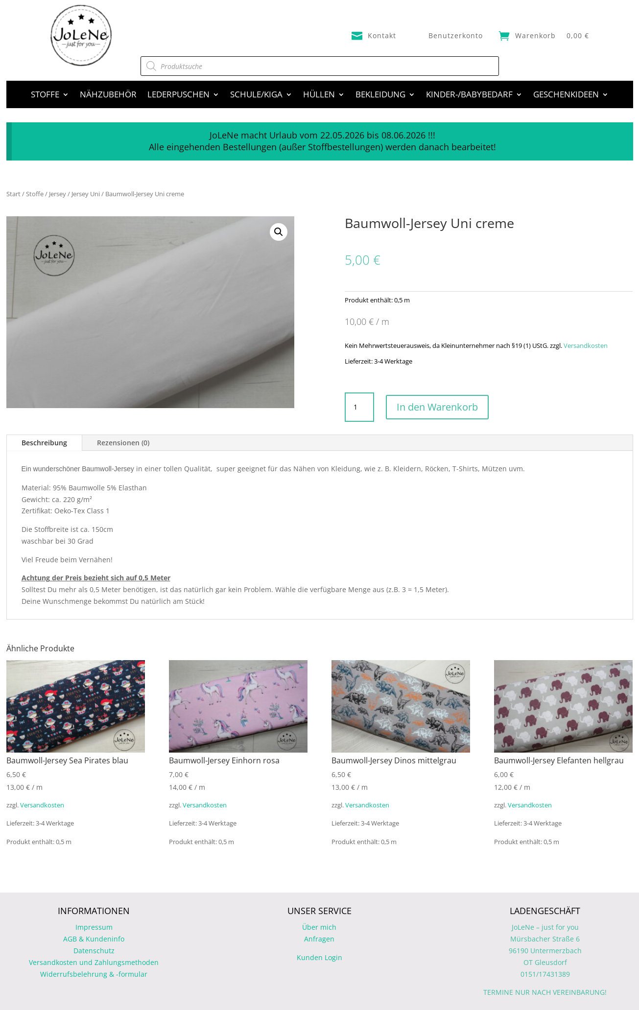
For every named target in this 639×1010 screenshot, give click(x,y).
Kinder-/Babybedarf (469, 95)
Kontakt (382, 35)
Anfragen (319, 938)
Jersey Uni (85, 193)
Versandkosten (586, 346)
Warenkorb (535, 35)
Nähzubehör (108, 95)
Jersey (57, 193)
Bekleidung (380, 95)
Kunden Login (319, 957)
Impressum (94, 927)
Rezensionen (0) (123, 442)
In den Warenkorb (437, 406)
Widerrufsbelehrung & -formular (93, 974)
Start (13, 193)
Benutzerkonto (455, 35)
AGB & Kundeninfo (93, 938)
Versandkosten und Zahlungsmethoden (94, 962)
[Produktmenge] (359, 407)
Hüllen (319, 95)
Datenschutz (94, 950)
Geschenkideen (566, 95)
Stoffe (45, 95)
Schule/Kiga (256, 95)
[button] (278, 232)
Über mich (319, 927)
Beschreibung (44, 442)
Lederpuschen (178, 95)
